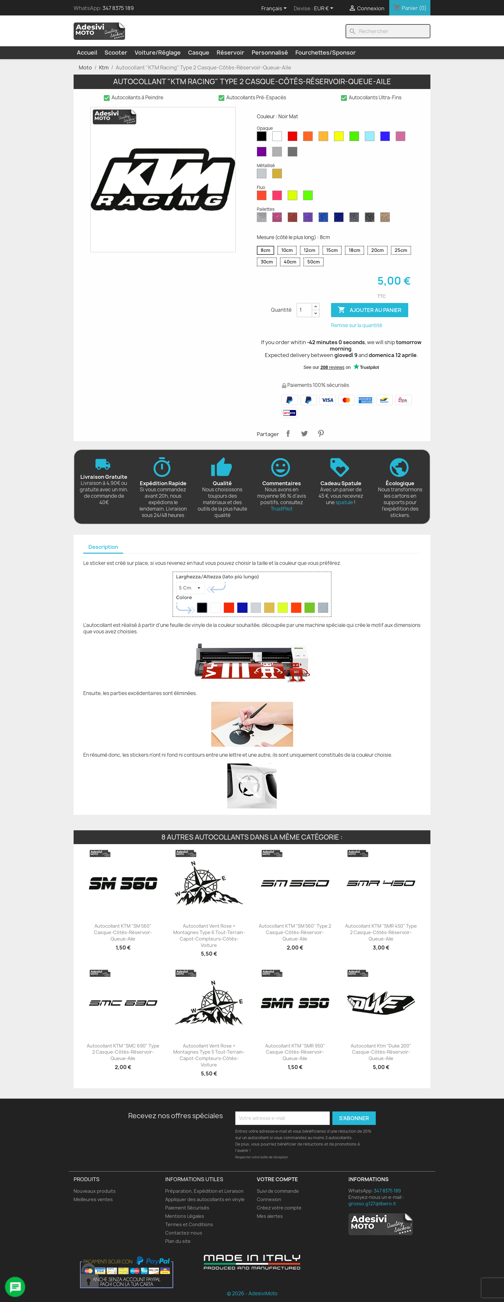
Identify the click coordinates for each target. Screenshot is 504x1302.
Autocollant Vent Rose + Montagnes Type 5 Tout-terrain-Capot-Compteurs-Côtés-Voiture (209, 1055)
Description (103, 546)
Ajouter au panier (369, 310)
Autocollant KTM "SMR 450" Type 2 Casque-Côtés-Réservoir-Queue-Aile (381, 932)
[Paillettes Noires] (371, 218)
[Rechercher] (388, 31)
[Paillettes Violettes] (309, 218)
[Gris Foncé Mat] (294, 153)
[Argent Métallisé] (263, 175)
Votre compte (277, 1179)
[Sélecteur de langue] (275, 9)
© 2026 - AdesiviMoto (252, 1293)
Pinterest (320, 433)
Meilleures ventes (93, 1199)
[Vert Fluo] (309, 197)
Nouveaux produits (95, 1191)
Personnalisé (270, 53)
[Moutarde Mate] (325, 137)
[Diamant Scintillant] (263, 218)
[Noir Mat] (263, 137)
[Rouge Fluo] (263, 197)
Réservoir (230, 53)
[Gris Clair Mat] (278, 153)
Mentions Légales (184, 1216)
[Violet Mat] (263, 153)
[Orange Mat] (309, 137)
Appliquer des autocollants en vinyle (205, 1199)
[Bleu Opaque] (371, 137)
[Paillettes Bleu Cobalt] (340, 218)
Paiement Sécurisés (187, 1208)
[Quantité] (304, 310)
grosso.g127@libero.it (372, 1203)
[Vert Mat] (355, 137)
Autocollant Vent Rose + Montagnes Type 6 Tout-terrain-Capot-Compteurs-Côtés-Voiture (209, 935)
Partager (288, 433)
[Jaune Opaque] (340, 137)
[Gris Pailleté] (355, 218)
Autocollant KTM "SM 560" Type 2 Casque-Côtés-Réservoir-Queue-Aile (295, 932)
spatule (344, 502)
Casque (198, 53)
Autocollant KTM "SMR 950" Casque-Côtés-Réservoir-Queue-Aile (295, 1052)
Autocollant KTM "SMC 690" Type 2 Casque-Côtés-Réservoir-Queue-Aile (123, 1052)
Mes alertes (270, 1216)
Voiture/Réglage (158, 53)
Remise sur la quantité (356, 325)
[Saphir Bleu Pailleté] (325, 218)
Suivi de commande (278, 1191)
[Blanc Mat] (278, 137)
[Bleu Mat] (386, 137)
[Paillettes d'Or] (386, 218)
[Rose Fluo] (278, 197)
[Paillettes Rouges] (294, 218)
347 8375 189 (118, 8)
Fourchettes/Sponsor (325, 53)
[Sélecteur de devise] (325, 9)
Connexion (269, 1199)
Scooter (115, 53)
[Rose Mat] (402, 137)
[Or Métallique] (278, 175)
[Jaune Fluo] (294, 197)
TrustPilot (281, 508)
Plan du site (178, 1241)
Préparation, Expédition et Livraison (204, 1191)
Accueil (87, 53)
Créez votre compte (279, 1208)
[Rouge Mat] (294, 137)
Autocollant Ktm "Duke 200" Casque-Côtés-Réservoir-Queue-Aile (381, 1052)
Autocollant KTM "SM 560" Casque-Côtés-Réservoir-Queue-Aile (123, 932)
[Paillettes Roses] (278, 218)
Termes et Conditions (189, 1224)
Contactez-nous (183, 1233)
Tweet (304, 433)
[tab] (103, 547)
